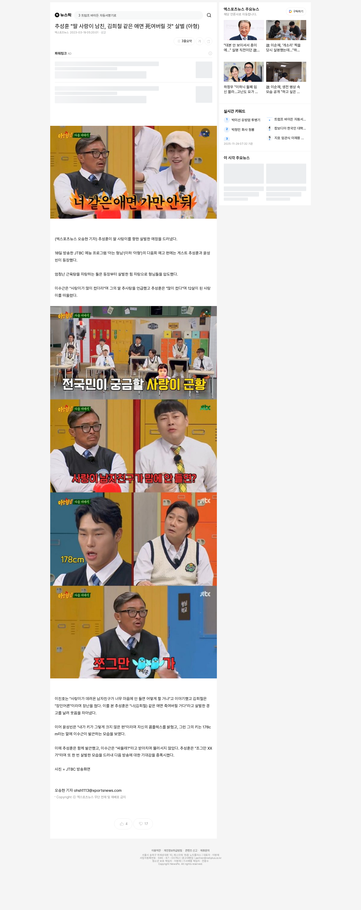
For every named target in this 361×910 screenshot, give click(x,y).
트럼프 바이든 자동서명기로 (290, 119)
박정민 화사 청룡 (243, 130)
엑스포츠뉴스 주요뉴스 (241, 9)
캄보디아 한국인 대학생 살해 (290, 128)
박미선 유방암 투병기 (246, 120)
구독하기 (296, 11)
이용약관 (156, 850)
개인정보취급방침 (173, 850)
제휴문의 (205, 850)
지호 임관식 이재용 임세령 (290, 138)
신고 (103, 32)
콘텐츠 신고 (191, 850)
